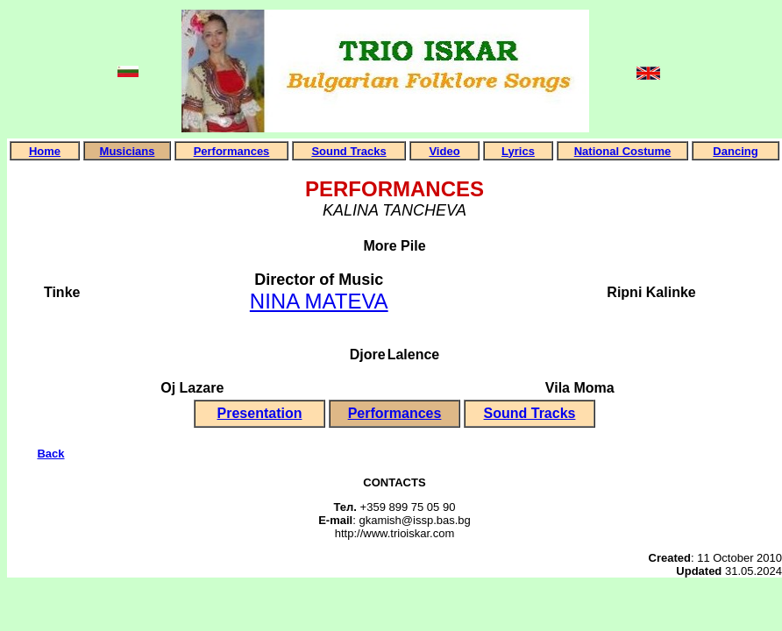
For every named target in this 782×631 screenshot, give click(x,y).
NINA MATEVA (319, 301)
